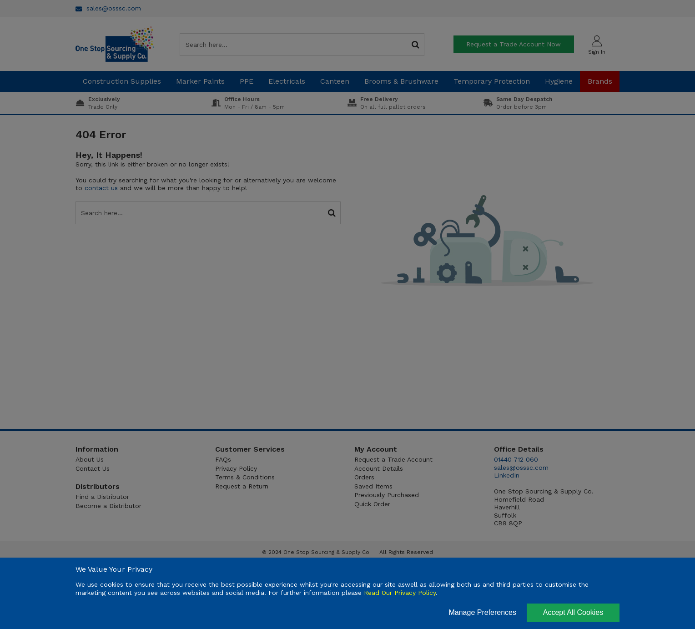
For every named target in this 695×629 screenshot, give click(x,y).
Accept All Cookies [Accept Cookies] (573, 612)
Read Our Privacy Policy (400, 592)
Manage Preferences (482, 612)
